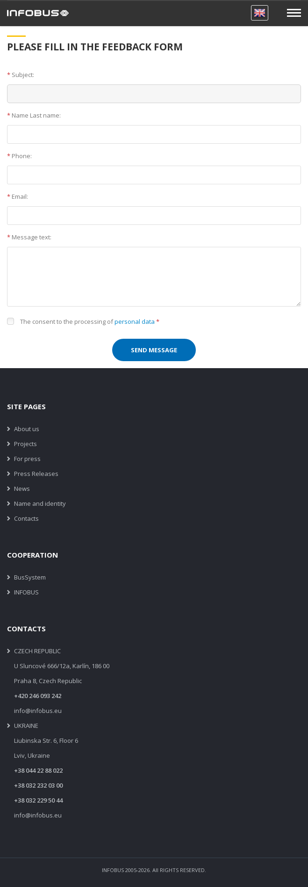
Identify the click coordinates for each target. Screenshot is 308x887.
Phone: (19, 156)
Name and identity (40, 503)
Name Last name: (34, 115)
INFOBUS (26, 592)
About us (26, 429)
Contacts (26, 518)
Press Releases (36, 473)
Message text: (29, 237)
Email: (17, 196)
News (22, 488)
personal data (135, 321)
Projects (25, 444)
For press (27, 458)
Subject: (20, 74)
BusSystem (30, 577)
